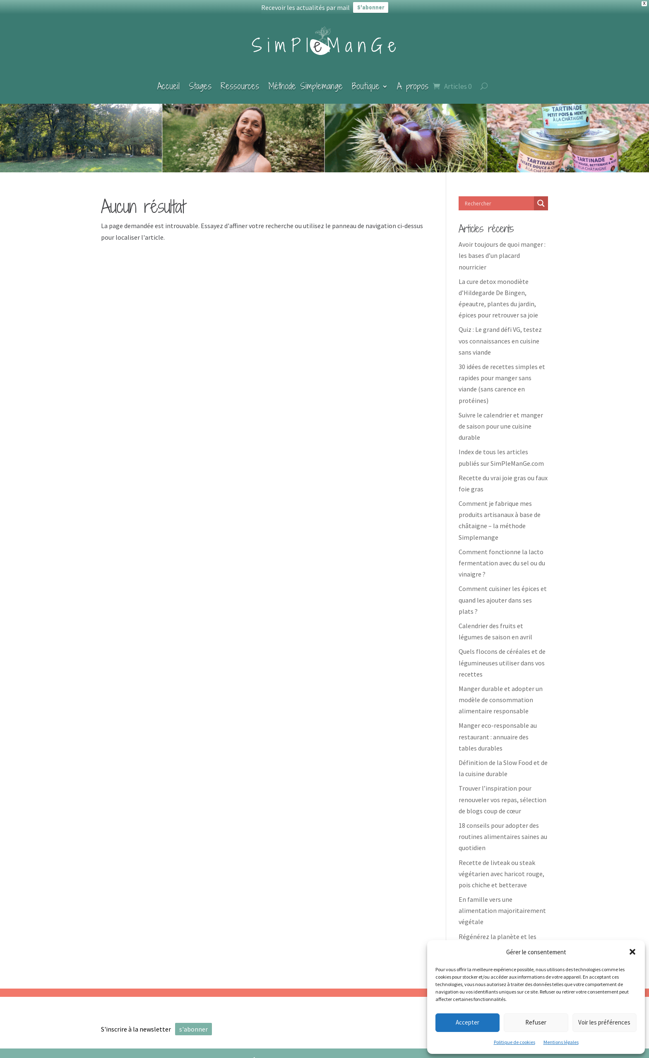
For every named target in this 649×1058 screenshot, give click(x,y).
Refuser (535, 1022)
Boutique (366, 80)
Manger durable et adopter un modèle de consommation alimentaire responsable (501, 694)
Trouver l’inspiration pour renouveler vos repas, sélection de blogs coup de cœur (502, 794)
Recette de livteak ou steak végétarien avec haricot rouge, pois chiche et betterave (501, 868)
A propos (412, 80)
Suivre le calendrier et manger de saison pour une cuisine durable (501, 420)
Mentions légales (561, 1042)
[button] (632, 952)
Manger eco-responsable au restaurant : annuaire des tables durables (498, 731)
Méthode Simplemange (305, 80)
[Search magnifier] (541, 198)
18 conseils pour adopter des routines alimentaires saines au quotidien (503, 830)
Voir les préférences (604, 1022)
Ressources (240, 80)
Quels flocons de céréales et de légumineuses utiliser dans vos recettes (502, 656)
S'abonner (370, 7)
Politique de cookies (514, 1042)
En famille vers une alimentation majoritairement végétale (502, 904)
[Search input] (498, 198)
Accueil (168, 80)
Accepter (467, 1022)
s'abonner (193, 1023)
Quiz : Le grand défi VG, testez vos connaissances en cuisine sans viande (500, 335)
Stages (200, 80)
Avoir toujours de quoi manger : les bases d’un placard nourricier (502, 249)
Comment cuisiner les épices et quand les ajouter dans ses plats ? (503, 594)
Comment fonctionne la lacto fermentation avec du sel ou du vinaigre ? (502, 557)
